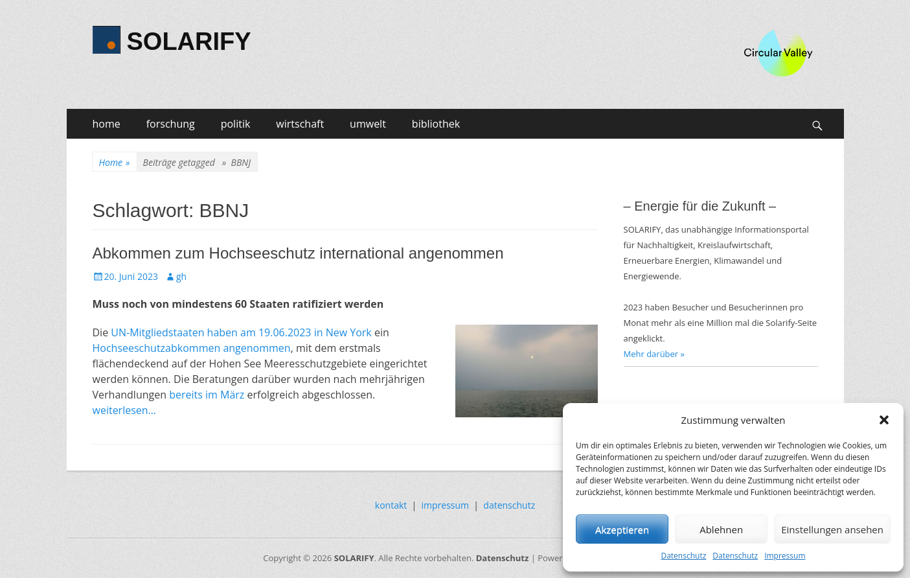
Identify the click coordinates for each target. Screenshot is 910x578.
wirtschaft (300, 124)
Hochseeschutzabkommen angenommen (192, 348)
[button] (884, 419)
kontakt (391, 505)
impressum (446, 505)
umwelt (368, 124)
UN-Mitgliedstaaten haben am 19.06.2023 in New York (241, 332)
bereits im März (206, 394)
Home (114, 162)
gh (181, 276)
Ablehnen (721, 529)
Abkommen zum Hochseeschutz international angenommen (298, 253)
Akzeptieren (622, 529)
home (106, 124)
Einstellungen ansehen (832, 529)
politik (236, 124)
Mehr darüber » (654, 354)
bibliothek (436, 124)
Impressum (784, 555)
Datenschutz (683, 555)
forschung (170, 124)
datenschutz (509, 505)
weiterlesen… (125, 410)
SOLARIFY (189, 41)
